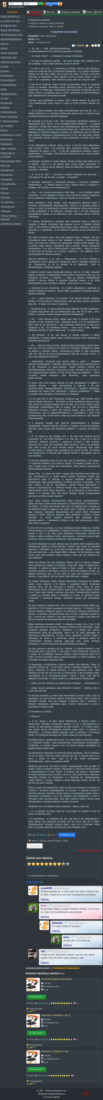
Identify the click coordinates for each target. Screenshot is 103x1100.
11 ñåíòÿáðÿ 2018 (42, 42)
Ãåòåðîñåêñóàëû (11, 39)
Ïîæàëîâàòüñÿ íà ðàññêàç (88, 850)
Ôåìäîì (4, 188)
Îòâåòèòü (45, 899)
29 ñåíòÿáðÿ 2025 (51, 1023)
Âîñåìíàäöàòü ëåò (11, 34)
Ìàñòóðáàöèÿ (8, 84)
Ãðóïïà (4, 43)
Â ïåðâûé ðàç (8, 25)
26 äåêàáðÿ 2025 (51, 986)
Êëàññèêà (6, 75)
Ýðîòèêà (5, 211)
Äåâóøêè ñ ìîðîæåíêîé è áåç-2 (55, 1015)
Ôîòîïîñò (5, 197)
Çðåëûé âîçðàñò (10, 62)
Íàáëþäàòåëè (8, 94)
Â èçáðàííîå (35, 846)
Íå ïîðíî (4, 98)
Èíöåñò (4, 71)
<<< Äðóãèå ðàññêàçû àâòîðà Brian (42, 876)
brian (66, 937)
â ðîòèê (65, 841)
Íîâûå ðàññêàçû (10, 16)
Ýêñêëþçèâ (7, 206)
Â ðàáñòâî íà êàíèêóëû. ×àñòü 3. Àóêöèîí (45, 26)
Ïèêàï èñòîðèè (8, 116)
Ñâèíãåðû (6, 144)
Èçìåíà (4, 66)
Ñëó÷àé (5, 165)
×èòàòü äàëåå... (36, 997)
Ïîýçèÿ (4, 130)
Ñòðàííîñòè (7, 170)
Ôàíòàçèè (6, 179)
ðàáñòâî (42, 841)
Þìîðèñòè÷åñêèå (10, 223)
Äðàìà (4, 48)
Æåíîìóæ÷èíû (8, 57)
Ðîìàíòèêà (6, 139)
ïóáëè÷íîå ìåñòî (53, 841)
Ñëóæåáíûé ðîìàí (10, 161)
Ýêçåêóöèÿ (7, 202)
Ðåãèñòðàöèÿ (51, 4)
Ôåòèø (4, 193)
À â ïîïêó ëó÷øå (9, 21)
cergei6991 (46, 888)
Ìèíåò (3, 89)
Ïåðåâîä (5, 107)
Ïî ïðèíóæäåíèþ (9, 121)
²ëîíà (43, 951)
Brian (37, 39)
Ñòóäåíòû (6, 174)
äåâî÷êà (34, 841)
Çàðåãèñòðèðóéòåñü (38, 968)
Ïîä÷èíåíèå (6, 125)
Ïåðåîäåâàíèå (8, 112)
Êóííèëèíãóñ (7, 80)
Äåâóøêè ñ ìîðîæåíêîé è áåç (54, 1051)
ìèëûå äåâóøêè (35, 1009)
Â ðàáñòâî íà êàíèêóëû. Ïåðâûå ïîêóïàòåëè (46, 23)
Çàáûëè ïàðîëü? (16, 7)
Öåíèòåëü (57, 923)
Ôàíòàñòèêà (8, 184)
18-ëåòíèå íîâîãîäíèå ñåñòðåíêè (56, 979)
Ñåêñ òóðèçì (8, 148)
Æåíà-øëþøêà (9, 53)
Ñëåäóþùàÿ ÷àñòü (66, 835)
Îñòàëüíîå (6, 103)
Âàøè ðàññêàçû (10, 30)
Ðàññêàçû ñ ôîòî (10, 134)
